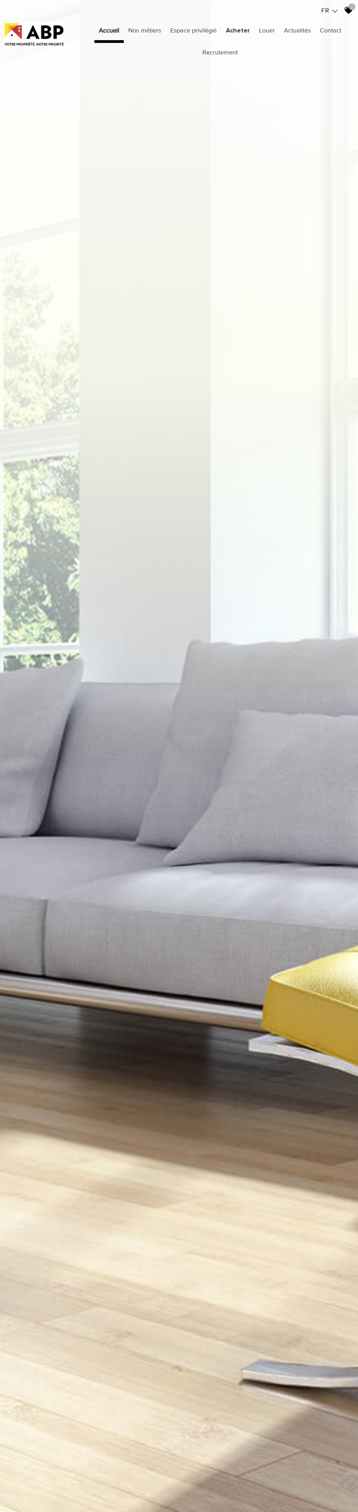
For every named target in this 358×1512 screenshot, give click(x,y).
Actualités (297, 30)
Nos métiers (144, 30)
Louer (267, 30)
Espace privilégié (193, 30)
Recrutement (220, 52)
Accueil (109, 30)
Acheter (238, 30)
